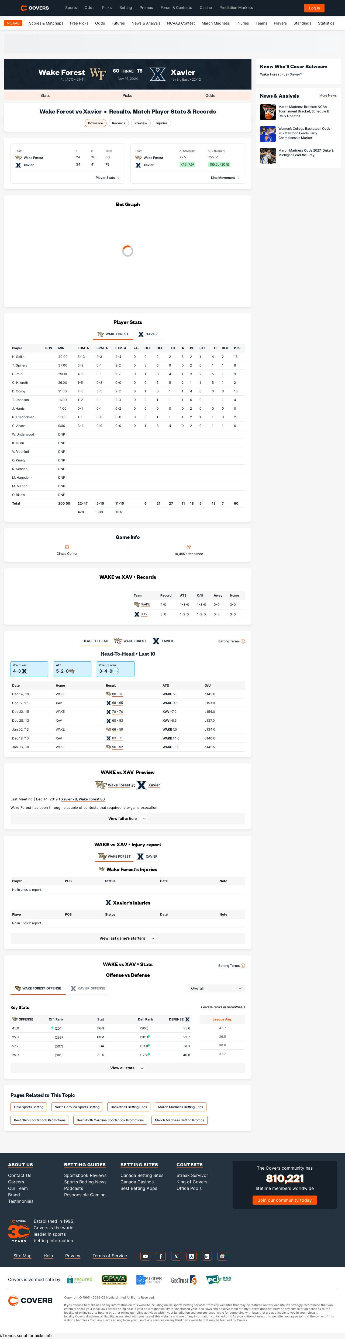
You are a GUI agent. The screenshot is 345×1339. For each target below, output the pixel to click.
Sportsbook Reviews (85, 1175)
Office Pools (189, 1188)
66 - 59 (117, 729)
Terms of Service (109, 1255)
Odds (100, 23)
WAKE (145, 604)
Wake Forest (62, 71)
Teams (261, 23)
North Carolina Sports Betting (77, 1107)
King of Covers (192, 1181)
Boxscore (95, 123)
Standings (302, 23)
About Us (20, 1164)
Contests (190, 1164)
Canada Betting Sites (141, 1175)
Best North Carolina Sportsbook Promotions (110, 1120)
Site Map (22, 1255)
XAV (144, 614)
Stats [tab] (45, 95)
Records (118, 123)
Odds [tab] (210, 95)
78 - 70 (117, 712)
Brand (14, 1194)
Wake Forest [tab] (113, 334)
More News (328, 95)
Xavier (183, 71)
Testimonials (20, 1201)
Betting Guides (85, 1164)
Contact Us (19, 1175)
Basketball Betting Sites (129, 1107)
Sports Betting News (85, 1181)
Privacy (72, 1255)
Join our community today (285, 1200)
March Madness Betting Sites (180, 1107)
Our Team (18, 1188)
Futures (118, 23)
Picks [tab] (127, 95)
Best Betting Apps (138, 1188)
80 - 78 (117, 694)
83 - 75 (117, 738)
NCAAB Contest (181, 23)
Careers (16, 1181)
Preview (140, 123)
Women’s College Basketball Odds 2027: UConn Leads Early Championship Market (304, 133)
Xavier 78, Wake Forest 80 (83, 799)
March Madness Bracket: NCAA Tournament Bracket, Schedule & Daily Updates (303, 111)
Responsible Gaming (85, 1194)
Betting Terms (231, 641)
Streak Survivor (192, 1175)
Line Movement (223, 178)
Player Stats (105, 178)
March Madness (216, 23)
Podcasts (73, 1188)
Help (48, 1255)
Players (280, 23)
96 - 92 (117, 747)
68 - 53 (117, 720)
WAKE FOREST (114, 856)
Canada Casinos (137, 1181)
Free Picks (79, 23)
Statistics (326, 23)
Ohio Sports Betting (28, 1107)
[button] (128, 818)
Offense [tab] (38, 988)
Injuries (242, 23)
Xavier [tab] (148, 334)
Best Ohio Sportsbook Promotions (39, 1120)
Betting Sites (139, 1164)
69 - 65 (117, 703)
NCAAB (13, 23)
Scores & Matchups (46, 23)
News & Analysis (146, 23)
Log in (314, 8)
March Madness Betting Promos (179, 1120)
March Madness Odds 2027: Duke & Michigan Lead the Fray (306, 152)
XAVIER (146, 856)
